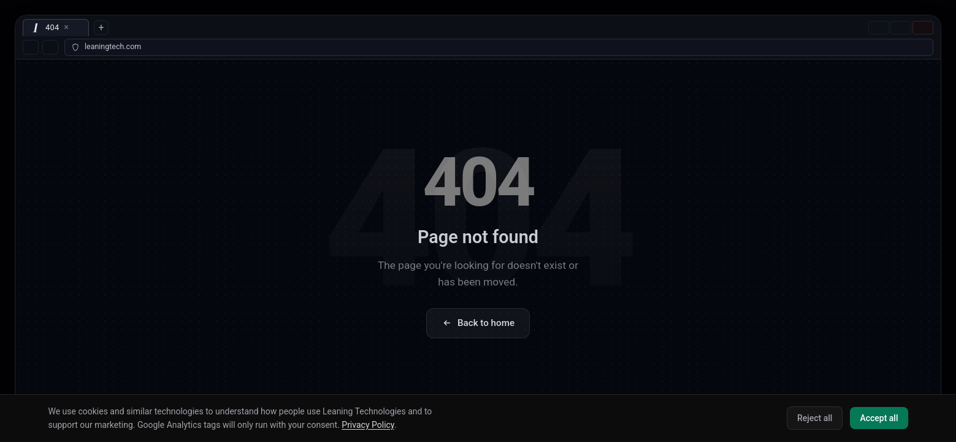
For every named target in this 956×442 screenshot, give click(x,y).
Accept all (879, 418)
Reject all (814, 418)
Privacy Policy (368, 425)
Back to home (478, 322)
